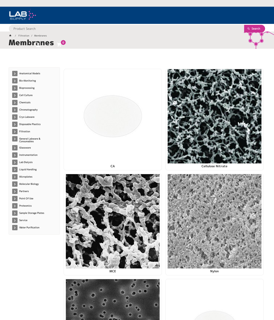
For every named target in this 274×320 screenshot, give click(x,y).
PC (87, 176)
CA (87, 118)
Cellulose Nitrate (138, 118)
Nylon (240, 118)
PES (189, 176)
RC (138, 235)
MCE (189, 118)
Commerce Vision (81, 304)
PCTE (138, 176)
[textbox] (130, 15)
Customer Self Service (53, 304)
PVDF (87, 235)
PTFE (240, 176)
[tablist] (137, 59)
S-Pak (189, 235)
